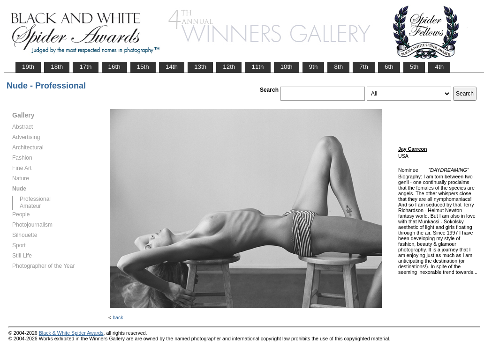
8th (338, 66)
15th (143, 66)
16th (114, 66)
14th (171, 66)
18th (56, 66)
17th (85, 66)
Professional (35, 199)
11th (257, 66)
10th (286, 66)
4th (439, 66)
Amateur (30, 206)
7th (363, 66)
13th (200, 66)
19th (28, 66)
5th (414, 66)
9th (313, 66)
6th (389, 66)
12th (229, 66)
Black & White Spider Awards (71, 333)
